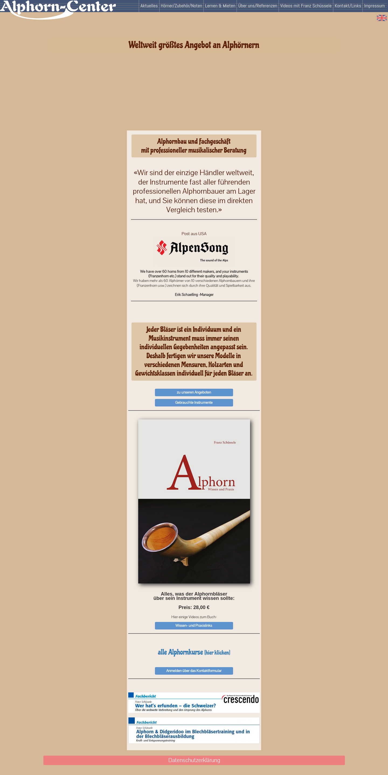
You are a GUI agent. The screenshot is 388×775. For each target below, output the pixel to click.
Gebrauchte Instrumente (194, 402)
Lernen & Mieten (220, 5)
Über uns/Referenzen (257, 5)
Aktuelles (149, 5)
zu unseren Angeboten (194, 392)
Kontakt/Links (348, 5)
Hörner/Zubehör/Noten (181, 5)
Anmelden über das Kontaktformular (193, 670)
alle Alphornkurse (194, 652)
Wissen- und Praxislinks (193, 625)
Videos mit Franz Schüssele (306, 5)
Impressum (374, 5)
